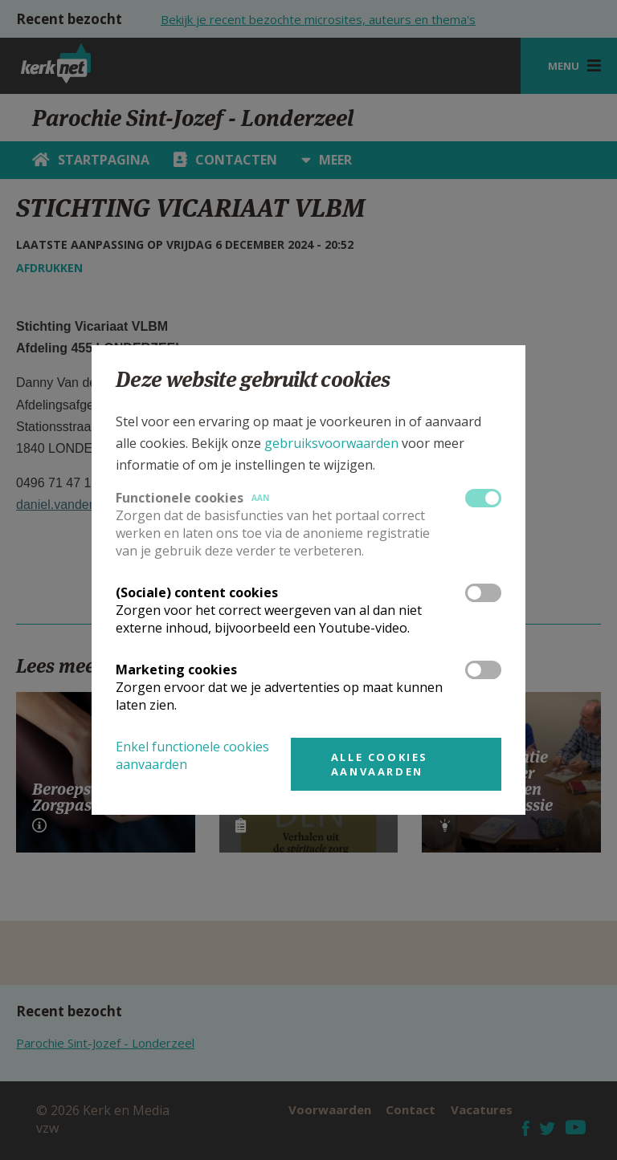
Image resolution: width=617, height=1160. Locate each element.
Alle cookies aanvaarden (379, 764)
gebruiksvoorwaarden (331, 443)
